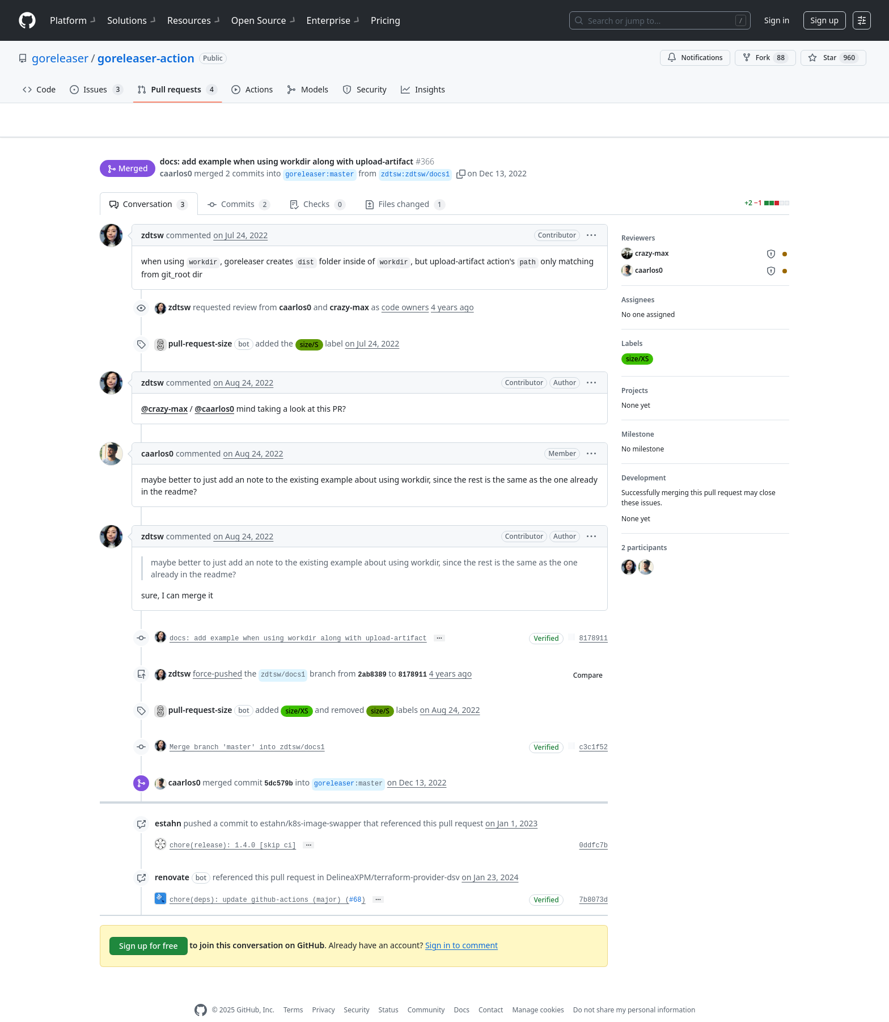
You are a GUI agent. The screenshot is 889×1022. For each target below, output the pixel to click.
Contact (491, 992)
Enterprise (334, 20)
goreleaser (60, 58)
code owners (405, 289)
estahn (168, 805)
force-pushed (217, 656)
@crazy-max (164, 391)
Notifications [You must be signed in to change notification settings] (694, 57)
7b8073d (593, 882)
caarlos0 (176, 151)
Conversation (148, 187)
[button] (460, 152)
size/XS (296, 693)
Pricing (385, 20)
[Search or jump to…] (660, 20)
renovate (172, 859)
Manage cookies (538, 992)
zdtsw (152, 217)
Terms (293, 992)
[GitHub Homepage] (201, 992)
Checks (317, 187)
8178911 (593, 621)
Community (426, 992)
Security (357, 992)
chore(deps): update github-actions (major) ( (259, 882)
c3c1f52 (593, 730)
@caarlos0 (214, 391)
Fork (765, 58)
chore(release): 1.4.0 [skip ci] (233, 828)
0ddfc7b (593, 828)
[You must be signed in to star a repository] (833, 58)
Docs (461, 992)
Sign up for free (148, 927)
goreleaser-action (146, 58)
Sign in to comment (461, 927)
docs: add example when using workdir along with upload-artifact (298, 621)
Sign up (825, 20)
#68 (355, 882)
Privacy (323, 992)
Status (389, 992)
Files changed (405, 187)
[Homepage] (27, 20)
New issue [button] (754, 128)
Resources (194, 20)
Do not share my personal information (634, 992)
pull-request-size (200, 325)
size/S (309, 326)
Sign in (776, 20)
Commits (239, 187)
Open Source (264, 20)
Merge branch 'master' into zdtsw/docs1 (247, 730)
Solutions (132, 20)
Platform (74, 20)
